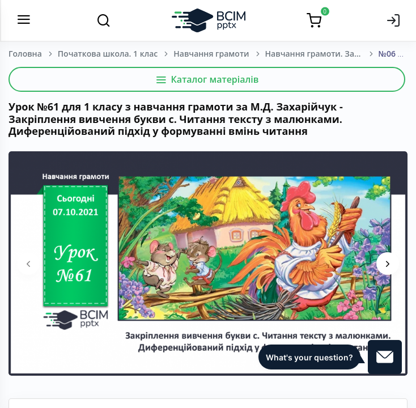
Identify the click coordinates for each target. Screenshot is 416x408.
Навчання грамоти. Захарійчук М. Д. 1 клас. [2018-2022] (322, 53)
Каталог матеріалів (207, 79)
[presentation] (28, 263)
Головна (25, 53)
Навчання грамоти (211, 53)
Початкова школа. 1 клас (108, 53)
